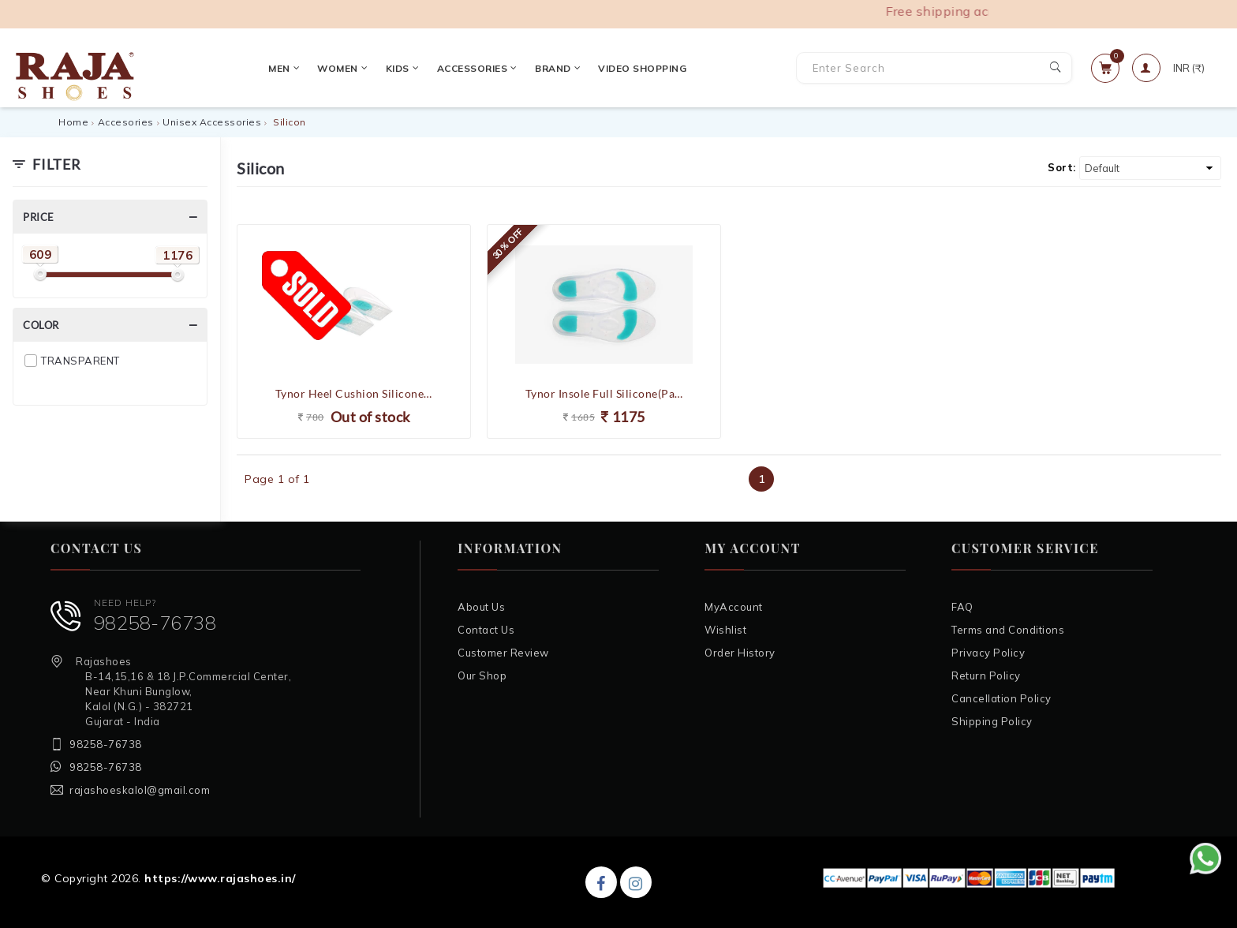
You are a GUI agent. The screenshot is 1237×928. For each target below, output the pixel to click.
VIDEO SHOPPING (543, 68)
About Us (481, 607)
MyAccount (733, 607)
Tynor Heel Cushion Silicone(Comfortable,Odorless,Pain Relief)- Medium (354, 393)
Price (38, 217)
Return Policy (986, 675)
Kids (303, 68)
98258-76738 (155, 622)
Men (184, 68)
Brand (457, 68)
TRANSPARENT (80, 360)
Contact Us (486, 629)
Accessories (377, 68)
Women (243, 68)
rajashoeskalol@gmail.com (139, 790)
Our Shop (482, 675)
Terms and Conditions (1007, 629)
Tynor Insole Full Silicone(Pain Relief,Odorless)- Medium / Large (604, 393)
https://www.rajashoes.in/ (220, 878)
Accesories (126, 122)
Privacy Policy (988, 652)
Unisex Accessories (212, 122)
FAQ (962, 607)
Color (41, 325)
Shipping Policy (992, 721)
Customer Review (503, 652)
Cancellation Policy (1001, 698)
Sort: (1062, 167)
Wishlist (725, 629)
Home (73, 122)
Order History (739, 652)
